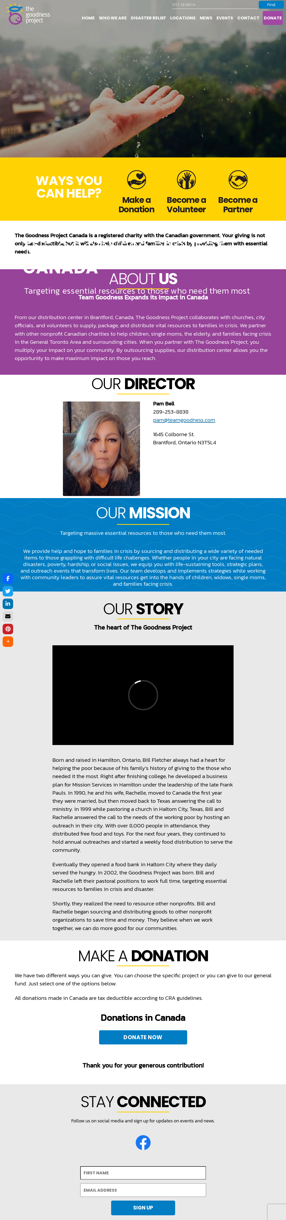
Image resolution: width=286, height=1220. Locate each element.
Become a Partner (237, 204)
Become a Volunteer (186, 204)
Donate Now (143, 1037)
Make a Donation (136, 204)
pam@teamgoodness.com (184, 420)
